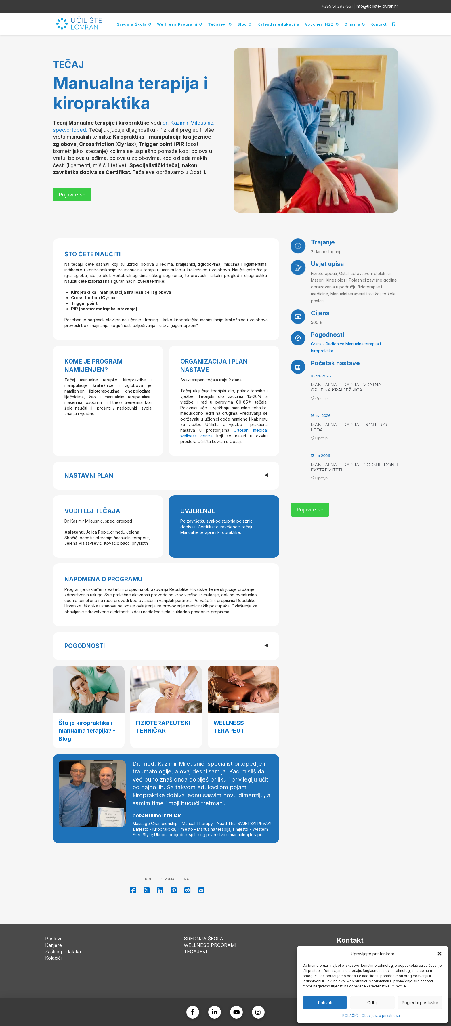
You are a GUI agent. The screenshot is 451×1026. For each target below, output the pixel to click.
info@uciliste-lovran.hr (377, 6)
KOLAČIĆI (350, 1015)
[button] (439, 953)
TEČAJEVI (195, 951)
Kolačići (53, 958)
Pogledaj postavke (420, 1002)
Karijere (53, 945)
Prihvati (325, 1002)
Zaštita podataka (63, 951)
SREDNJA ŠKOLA (203, 938)
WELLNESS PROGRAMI (210, 945)
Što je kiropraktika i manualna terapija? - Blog (87, 730)
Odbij (372, 1002)
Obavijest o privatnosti (381, 1015)
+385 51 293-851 (337, 6)
